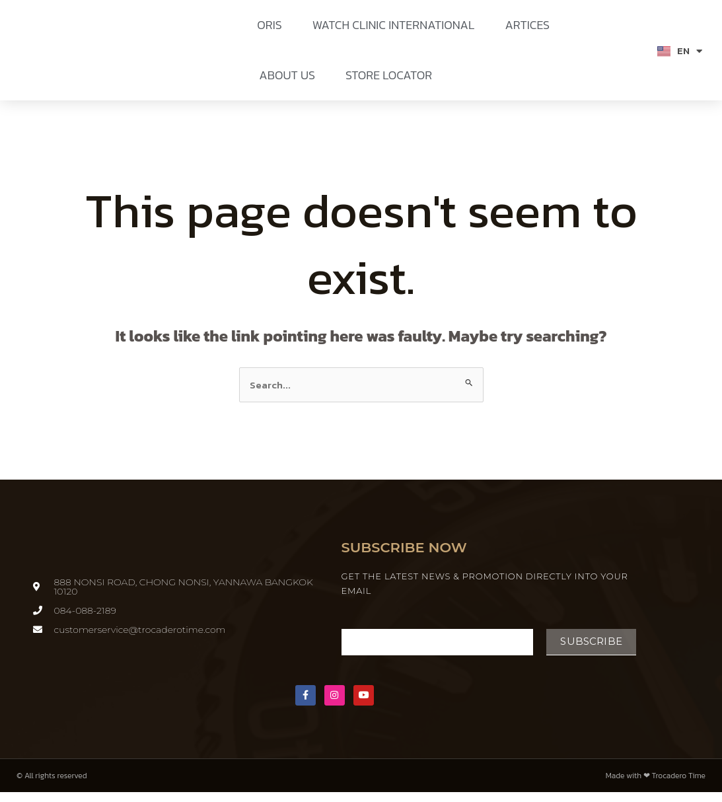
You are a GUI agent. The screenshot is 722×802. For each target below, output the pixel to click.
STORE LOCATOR (388, 75)
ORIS (269, 25)
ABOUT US (287, 75)
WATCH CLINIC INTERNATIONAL (393, 25)
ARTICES (527, 25)
